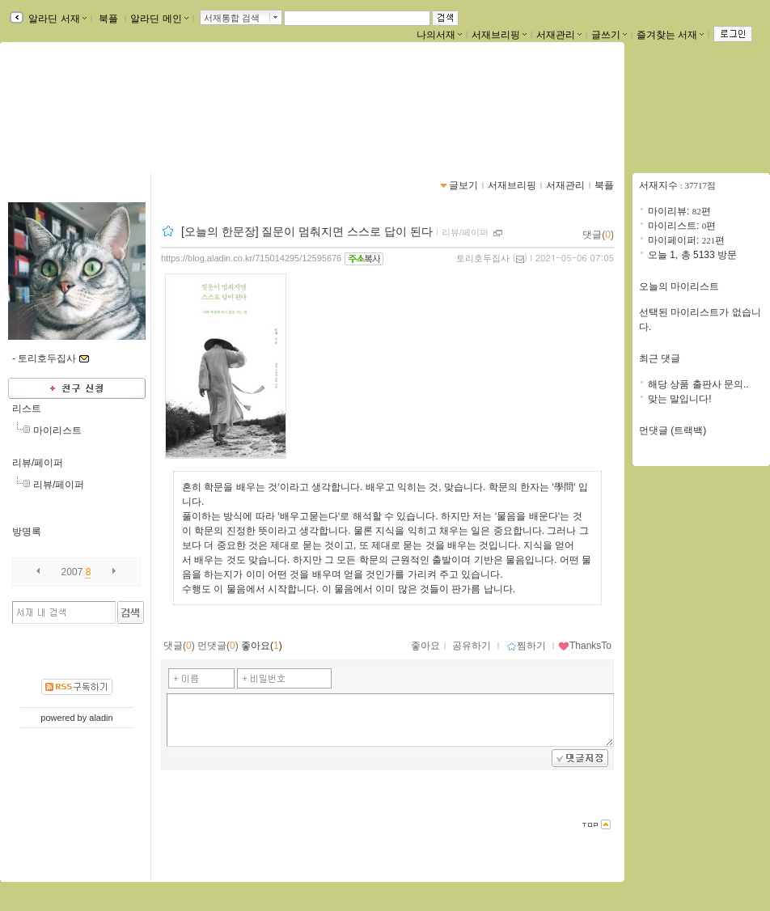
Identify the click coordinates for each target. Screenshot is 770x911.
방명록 (26, 531)
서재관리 (559, 34)
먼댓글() (218, 645)
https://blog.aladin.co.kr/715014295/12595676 (251, 258)
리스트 (26, 408)
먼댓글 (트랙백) (672, 430)
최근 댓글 (659, 358)
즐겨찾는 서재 (670, 34)
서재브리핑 (499, 34)
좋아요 (425, 645)
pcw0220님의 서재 (83, 103)
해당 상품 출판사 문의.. (698, 384)
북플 (108, 18)
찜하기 (526, 645)
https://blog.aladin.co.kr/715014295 (104, 119)
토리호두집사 (483, 258)
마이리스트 (57, 430)
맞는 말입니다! (680, 399)
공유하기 (471, 645)
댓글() (598, 234)
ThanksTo (584, 645)
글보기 (463, 185)
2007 (72, 572)
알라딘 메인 (159, 18)
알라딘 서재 (56, 18)
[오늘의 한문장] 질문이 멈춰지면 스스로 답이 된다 (307, 231)
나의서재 (439, 34)
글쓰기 (609, 34)
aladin (100, 717)
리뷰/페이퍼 (37, 462)
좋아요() (261, 645)
